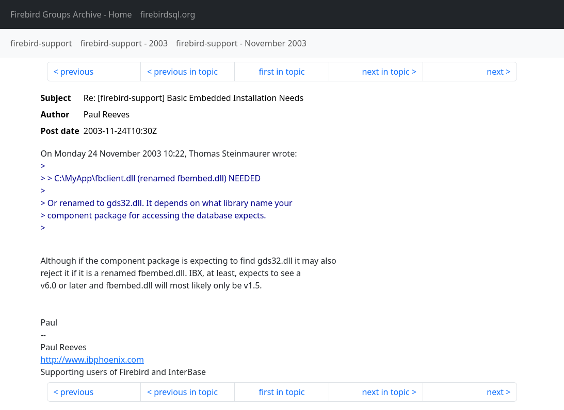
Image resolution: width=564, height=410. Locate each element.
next (495, 71)
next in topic (385, 71)
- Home (71, 14)
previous (76, 71)
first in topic (281, 71)
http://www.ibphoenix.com (92, 359)
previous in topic (186, 71)
